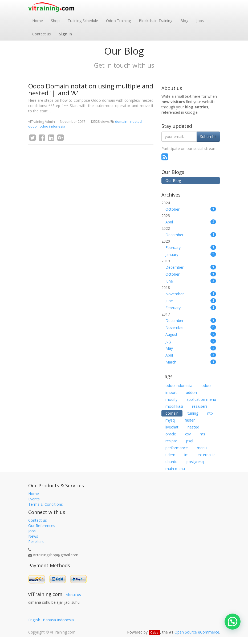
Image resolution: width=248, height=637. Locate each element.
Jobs (32, 530)
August (190, 334)
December (190, 234)
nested (136, 121)
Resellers (36, 541)
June (190, 281)
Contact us (37, 520)
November (190, 293)
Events (34, 498)
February (190, 247)
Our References (41, 525)
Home (33, 493)
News (33, 536)
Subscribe (208, 136)
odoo (32, 126)
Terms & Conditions (45, 504)
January (190, 254)
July (190, 341)
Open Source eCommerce (196, 632)
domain (121, 121)
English (34, 619)
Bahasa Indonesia (58, 619)
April (190, 221)
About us (73, 594)
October (190, 209)
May (190, 348)
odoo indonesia (52, 126)
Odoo (154, 632)
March (190, 362)
